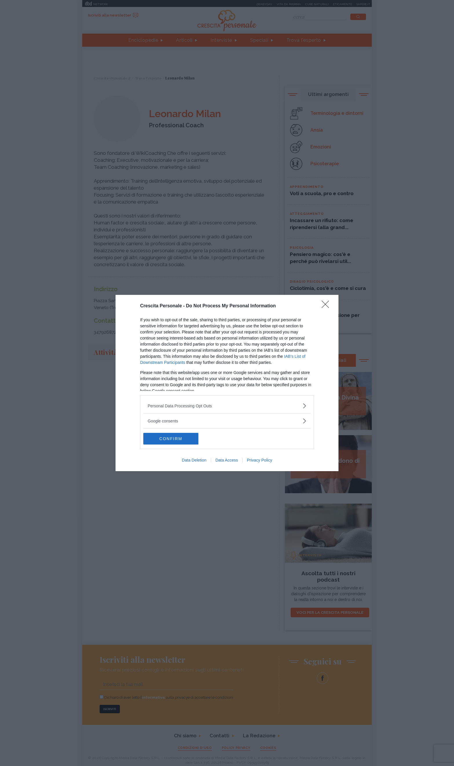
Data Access (226, 460)
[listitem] (227, 406)
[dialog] (227, 383)
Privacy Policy (259, 460)
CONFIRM (170, 438)
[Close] (327, 306)
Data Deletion (194, 460)
